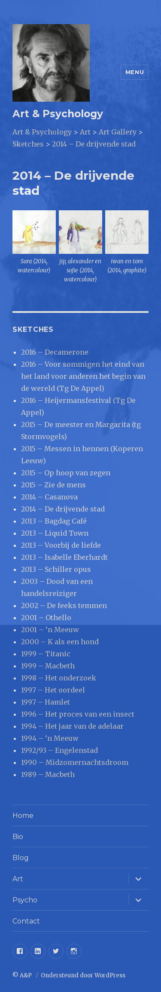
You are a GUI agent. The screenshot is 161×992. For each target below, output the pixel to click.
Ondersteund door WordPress (83, 975)
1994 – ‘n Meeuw (50, 738)
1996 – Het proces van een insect (77, 714)
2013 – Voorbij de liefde (61, 545)
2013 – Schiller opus (56, 569)
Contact (26, 921)
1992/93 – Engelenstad (59, 750)
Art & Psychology (57, 114)
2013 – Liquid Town (54, 533)
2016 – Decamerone (54, 352)
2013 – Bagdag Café (54, 521)
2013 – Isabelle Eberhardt (64, 557)
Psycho (24, 900)
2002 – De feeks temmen (64, 605)
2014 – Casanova (49, 497)
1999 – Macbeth (48, 665)
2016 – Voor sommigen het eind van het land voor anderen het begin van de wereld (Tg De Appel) (83, 376)
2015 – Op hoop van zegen (65, 472)
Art (17, 879)
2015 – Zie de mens (53, 484)
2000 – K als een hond (60, 641)
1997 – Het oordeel (53, 690)
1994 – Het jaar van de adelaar (72, 726)
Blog (20, 858)
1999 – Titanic (45, 653)
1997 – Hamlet (45, 702)
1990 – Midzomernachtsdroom (74, 762)
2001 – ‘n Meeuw (50, 629)
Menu (134, 72)
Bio (17, 837)
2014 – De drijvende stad (63, 509)
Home (22, 815)
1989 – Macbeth (48, 774)
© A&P (22, 975)
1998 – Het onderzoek (58, 678)
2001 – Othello (46, 617)
